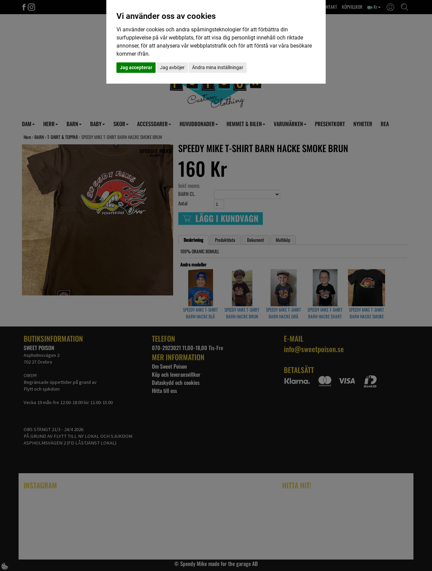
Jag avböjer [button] (172, 67)
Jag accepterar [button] (136, 67)
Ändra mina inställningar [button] (217, 67)
